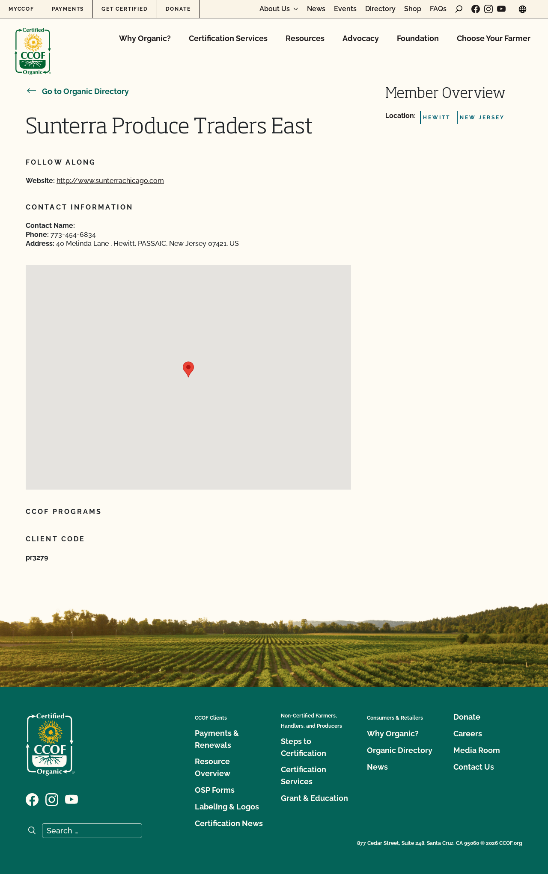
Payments (68, 9)
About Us (274, 9)
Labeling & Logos (227, 806)
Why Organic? (145, 38)
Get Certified (124, 9)
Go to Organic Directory (77, 91)
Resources (305, 38)
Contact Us (473, 766)
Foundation (418, 38)
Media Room (476, 750)
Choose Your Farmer (493, 38)
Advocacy (360, 38)
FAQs (438, 9)
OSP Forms (215, 789)
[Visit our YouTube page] (501, 9)
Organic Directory (399, 750)
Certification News (229, 823)
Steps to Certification (303, 747)
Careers (467, 733)
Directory (380, 9)
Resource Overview (212, 767)
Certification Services (228, 38)
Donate (178, 9)
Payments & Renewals (217, 739)
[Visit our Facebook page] (475, 9)
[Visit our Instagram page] (488, 9)
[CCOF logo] (33, 42)
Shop (412, 9)
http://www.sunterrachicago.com (110, 181)
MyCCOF (21, 9)
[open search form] (459, 9)
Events (345, 9)
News (316, 9)
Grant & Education (314, 798)
